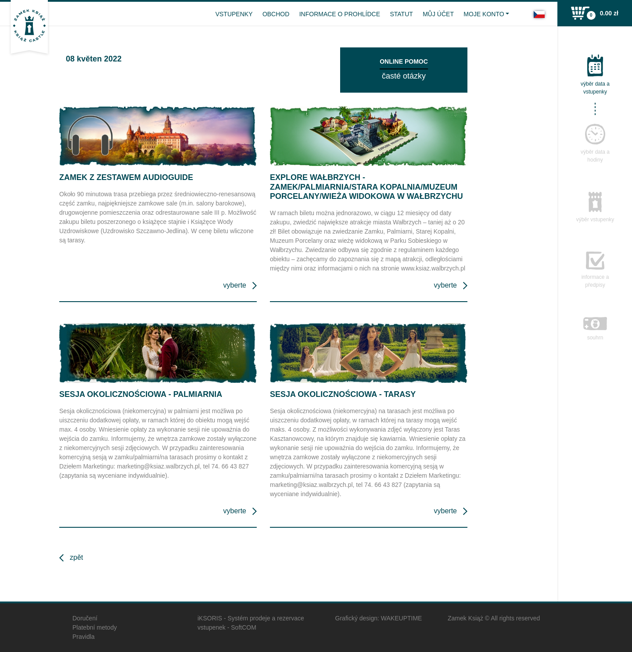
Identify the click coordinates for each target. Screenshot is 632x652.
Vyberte (234, 285)
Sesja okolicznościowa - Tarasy (343, 394)
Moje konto (483, 14)
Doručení (84, 618)
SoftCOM (243, 627)
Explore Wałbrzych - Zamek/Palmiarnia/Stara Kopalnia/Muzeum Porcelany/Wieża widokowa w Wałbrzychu (366, 187)
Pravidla (83, 636)
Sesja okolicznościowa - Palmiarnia (140, 394)
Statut (401, 14)
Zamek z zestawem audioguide (126, 177)
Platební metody (94, 627)
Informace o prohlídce (339, 14)
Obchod (275, 14)
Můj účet (438, 14)
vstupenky (234, 14)
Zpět (76, 557)
